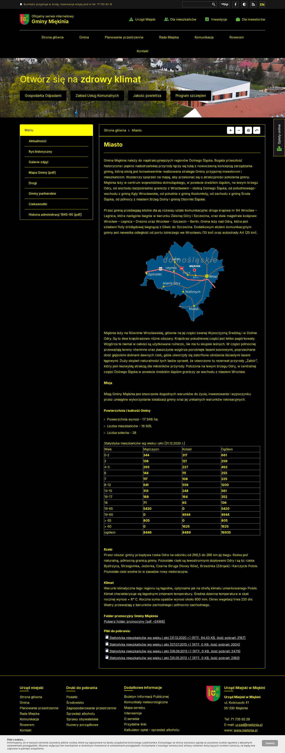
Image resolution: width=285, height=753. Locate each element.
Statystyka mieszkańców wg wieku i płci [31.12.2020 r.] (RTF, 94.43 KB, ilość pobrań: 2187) (175, 638)
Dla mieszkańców (183, 19)
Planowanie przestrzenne (124, 37)
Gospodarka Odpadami (43, 96)
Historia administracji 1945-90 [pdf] (55, 214)
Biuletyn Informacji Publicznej (146, 697)
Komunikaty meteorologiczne (146, 702)
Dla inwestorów (253, 19)
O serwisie (131, 719)
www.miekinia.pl (245, 730)
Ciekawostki (38, 204)
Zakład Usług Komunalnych (97, 96)
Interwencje (133, 713)
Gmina (84, 37)
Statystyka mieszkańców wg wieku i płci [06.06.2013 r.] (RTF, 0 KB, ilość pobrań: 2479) (172, 651)
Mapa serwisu (134, 708)
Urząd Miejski (145, 19)
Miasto (137, 130)
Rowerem (236, 37)
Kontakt (142, 51)
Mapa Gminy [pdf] (42, 172)
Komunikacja (204, 37)
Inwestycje (219, 19)
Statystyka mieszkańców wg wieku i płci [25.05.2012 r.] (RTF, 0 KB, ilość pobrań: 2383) (172, 658)
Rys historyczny (40, 151)
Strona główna (52, 37)
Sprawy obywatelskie (82, 719)
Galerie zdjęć (38, 162)
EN (262, 5)
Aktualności (37, 141)
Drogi (33, 183)
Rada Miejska (169, 37)
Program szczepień (191, 96)
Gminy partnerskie (42, 193)
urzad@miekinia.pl (248, 725)
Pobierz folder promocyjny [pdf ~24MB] (134, 621)
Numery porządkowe (82, 725)
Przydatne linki (135, 724)
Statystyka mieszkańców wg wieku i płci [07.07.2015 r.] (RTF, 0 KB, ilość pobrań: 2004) (172, 644)
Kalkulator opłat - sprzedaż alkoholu (151, 730)
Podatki (71, 697)
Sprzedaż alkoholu (80, 714)
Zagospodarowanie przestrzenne (91, 708)
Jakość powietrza (147, 96)
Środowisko (75, 702)
